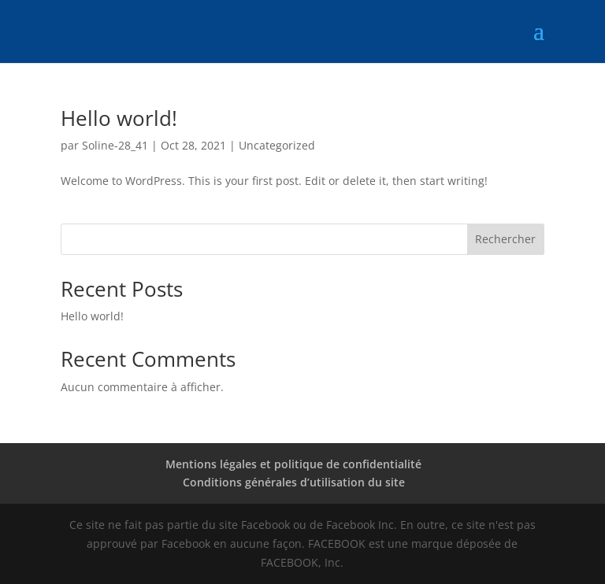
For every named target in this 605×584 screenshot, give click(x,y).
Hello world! (119, 118)
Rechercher (505, 238)
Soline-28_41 (115, 145)
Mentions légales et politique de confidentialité (293, 463)
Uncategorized (277, 145)
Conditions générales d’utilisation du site (294, 482)
